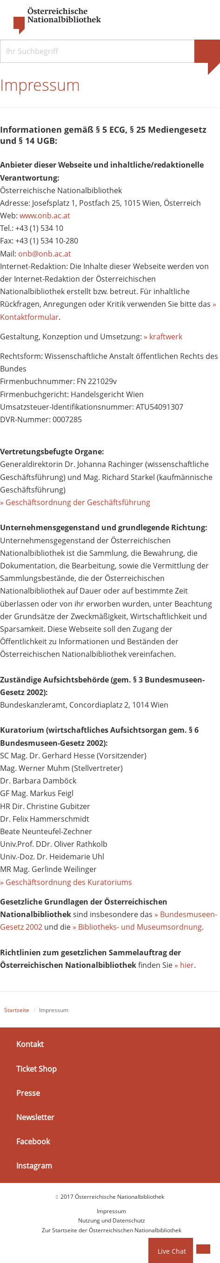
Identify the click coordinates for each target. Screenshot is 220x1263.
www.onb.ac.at (45, 215)
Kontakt (30, 1044)
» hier (184, 965)
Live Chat (172, 1251)
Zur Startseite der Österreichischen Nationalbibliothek (111, 1230)
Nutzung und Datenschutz (111, 1220)
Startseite (16, 1010)
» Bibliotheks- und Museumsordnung (137, 927)
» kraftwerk (163, 336)
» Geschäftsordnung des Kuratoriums (66, 882)
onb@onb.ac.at (44, 254)
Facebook (33, 1141)
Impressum (111, 1211)
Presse (28, 1093)
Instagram (34, 1166)
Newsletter (35, 1117)
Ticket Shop (36, 1068)
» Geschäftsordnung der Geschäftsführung (75, 502)
